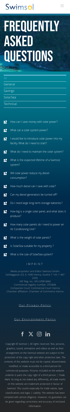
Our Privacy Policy (35, 305)
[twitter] (31, 334)
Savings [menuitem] (9, 91)
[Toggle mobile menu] (62, 6)
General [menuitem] (9, 84)
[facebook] (22, 334)
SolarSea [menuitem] (10, 97)
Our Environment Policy (35, 319)
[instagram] (39, 334)
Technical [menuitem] (10, 104)
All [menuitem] (5, 78)
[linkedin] (47, 334)
